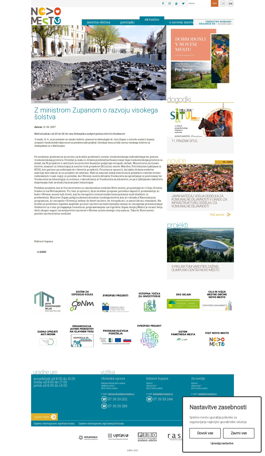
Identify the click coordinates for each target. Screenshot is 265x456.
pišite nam (45, 416)
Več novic (217, 214)
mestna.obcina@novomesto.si (121, 393)
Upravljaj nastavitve (222, 443)
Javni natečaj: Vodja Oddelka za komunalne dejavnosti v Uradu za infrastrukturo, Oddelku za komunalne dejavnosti (199, 201)
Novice (47, 101)
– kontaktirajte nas (215, 23)
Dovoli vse (205, 433)
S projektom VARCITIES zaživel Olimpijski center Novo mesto (195, 268)
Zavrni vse (239, 433)
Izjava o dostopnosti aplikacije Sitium (101, 423)
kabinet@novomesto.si (163, 393)
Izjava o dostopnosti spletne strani (54, 423)
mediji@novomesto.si (207, 393)
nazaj (43, 251)
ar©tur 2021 (132, 450)
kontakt (223, 3)
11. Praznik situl (185, 141)
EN (231, 3)
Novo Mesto (54, 16)
